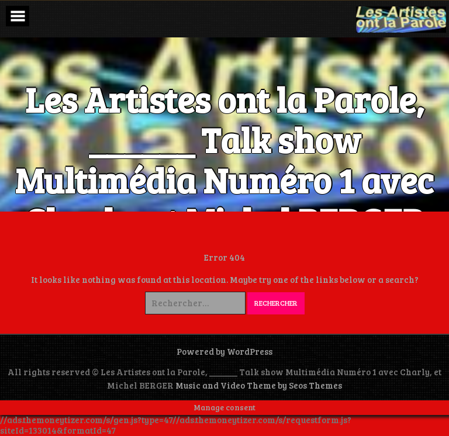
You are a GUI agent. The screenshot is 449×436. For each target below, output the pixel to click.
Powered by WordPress (224, 351)
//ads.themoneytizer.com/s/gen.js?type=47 (86, 419)
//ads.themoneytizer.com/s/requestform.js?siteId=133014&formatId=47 (175, 424)
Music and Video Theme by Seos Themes (258, 385)
